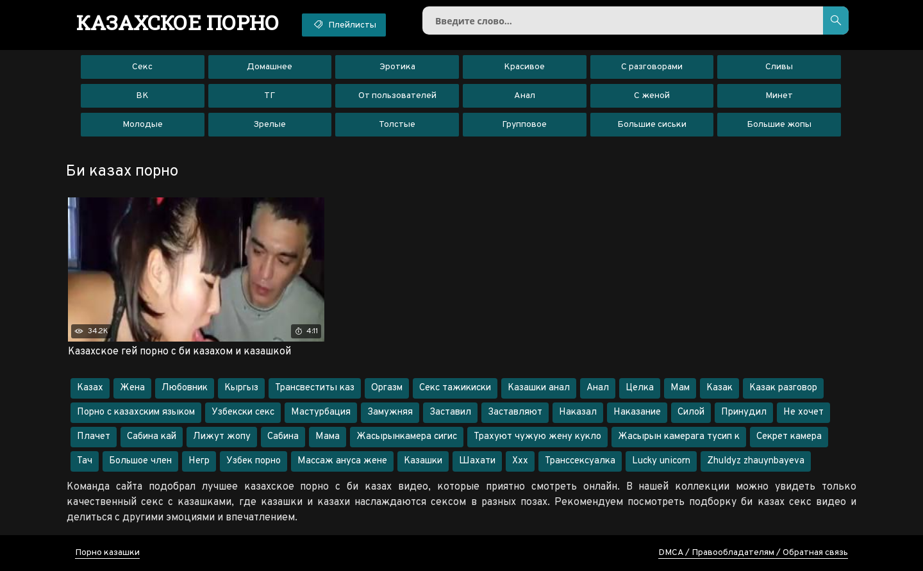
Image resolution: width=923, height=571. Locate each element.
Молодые (142, 124)
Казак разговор (783, 388)
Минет (779, 95)
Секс (142, 67)
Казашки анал (539, 388)
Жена (132, 388)
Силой (691, 412)
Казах (90, 388)
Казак (719, 388)
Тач (84, 461)
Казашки (423, 461)
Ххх (520, 461)
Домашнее (269, 67)
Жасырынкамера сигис (406, 437)
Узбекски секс (243, 412)
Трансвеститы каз (314, 388)
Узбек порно (253, 461)
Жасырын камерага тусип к (679, 437)
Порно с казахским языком (136, 412)
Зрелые (269, 124)
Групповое (524, 124)
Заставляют (515, 412)
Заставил (450, 412)
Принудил (744, 412)
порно (177, 22)
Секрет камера (789, 437)
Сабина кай (151, 437)
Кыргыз (241, 388)
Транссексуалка (580, 461)
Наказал (578, 412)
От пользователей (397, 95)
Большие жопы (779, 124)
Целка (640, 388)
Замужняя (390, 412)
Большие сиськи (651, 124)
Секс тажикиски (455, 388)
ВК (142, 95)
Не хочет (803, 412)
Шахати (477, 461)
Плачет (93, 437)
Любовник (185, 388)
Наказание (637, 412)
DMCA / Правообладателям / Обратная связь (753, 552)
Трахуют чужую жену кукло (537, 437)
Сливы (779, 67)
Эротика (397, 67)
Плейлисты (344, 24)
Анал (524, 95)
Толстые (397, 124)
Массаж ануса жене (342, 461)
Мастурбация (321, 412)
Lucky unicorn (661, 461)
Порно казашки (107, 552)
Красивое (524, 67)
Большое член (140, 461)
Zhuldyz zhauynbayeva (755, 461)
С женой (652, 95)
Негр (199, 461)
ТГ (269, 95)
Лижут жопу (222, 437)
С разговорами (652, 67)
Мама (327, 437)
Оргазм (387, 388)
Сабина (283, 437)
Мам (680, 388)
